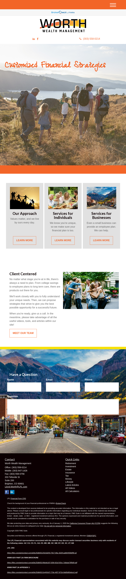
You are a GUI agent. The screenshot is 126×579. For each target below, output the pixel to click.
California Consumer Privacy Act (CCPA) (85, 523)
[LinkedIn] (34, 39)
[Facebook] (37, 39)
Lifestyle (69, 482)
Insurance (70, 472)
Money (68, 479)
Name (10, 379)
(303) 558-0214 (89, 38)
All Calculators (72, 491)
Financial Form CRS (18, 498)
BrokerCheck (61, 503)
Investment (70, 466)
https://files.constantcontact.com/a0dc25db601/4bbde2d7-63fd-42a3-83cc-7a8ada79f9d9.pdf (42, 563)
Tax (67, 476)
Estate (68, 469)
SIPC (94, 536)
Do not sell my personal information (57, 526)
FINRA (89, 536)
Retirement (70, 463)
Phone (88, 379)
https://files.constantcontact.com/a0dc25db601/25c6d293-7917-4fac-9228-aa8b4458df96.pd (42, 553)
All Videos (70, 488)
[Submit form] (13, 424)
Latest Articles (72, 485)
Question (12, 396)
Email (49, 379)
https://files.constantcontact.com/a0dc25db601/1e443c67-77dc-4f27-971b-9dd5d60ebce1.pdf (42, 572)
